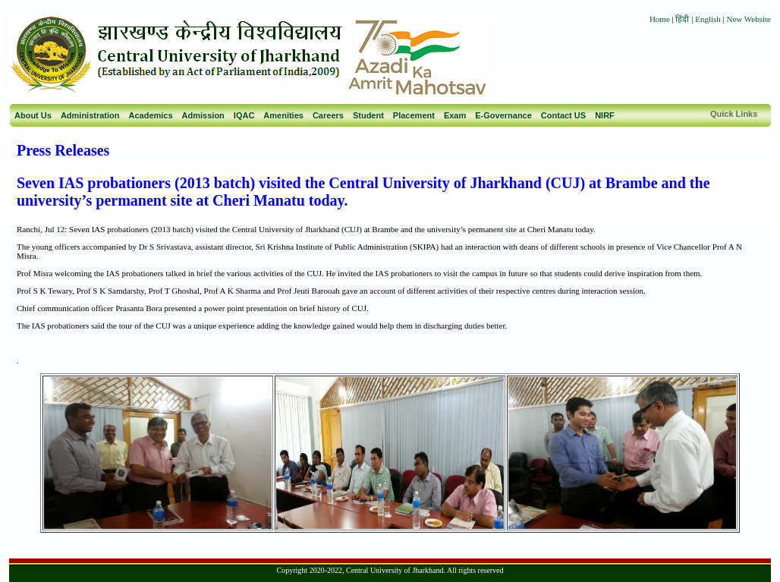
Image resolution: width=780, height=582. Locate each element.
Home (659, 19)
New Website (749, 19)
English (708, 19)
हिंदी (683, 19)
